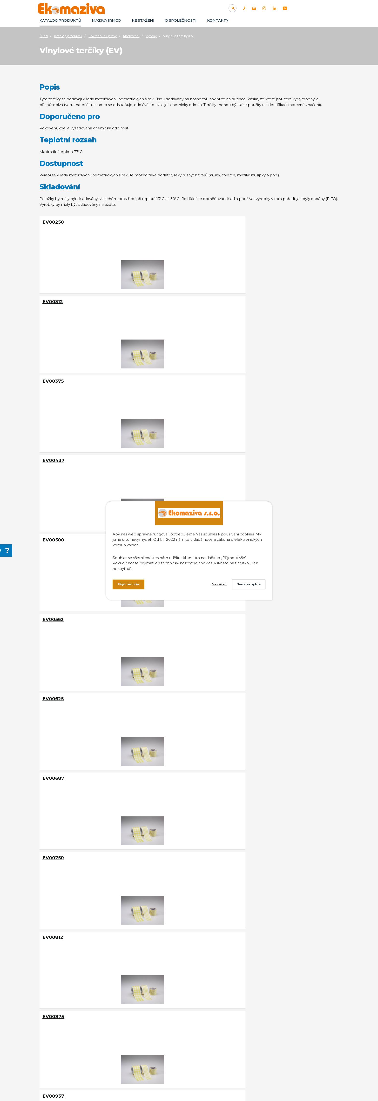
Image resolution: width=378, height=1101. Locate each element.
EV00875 (153, 453)
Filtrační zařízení (284, 1038)
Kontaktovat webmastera (107, 1084)
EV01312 (251, 608)
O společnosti (180, 20)
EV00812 (52, 453)
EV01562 (52, 762)
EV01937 (52, 916)
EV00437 (53, 299)
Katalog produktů (60, 20)
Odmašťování (282, 1024)
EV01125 (251, 531)
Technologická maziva (227, 1024)
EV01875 (252, 839)
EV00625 (53, 376)
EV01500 (252, 685)
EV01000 (52, 531)
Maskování (131, 36)
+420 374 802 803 (74, 1048)
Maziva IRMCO (106, 20)
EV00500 (153, 299)
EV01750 (52, 839)
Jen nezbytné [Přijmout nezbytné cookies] (247, 585)
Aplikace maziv (221, 1031)
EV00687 (153, 376)
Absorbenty (281, 1045)
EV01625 (152, 762)
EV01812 (152, 839)
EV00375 (252, 222)
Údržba (214, 1038)
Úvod (44, 36)
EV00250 (53, 222)
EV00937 (252, 453)
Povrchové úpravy (102, 36)
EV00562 (252, 299)
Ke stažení (143, 20)
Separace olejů (284, 1031)
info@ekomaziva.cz (76, 1054)
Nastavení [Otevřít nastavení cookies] (215, 585)
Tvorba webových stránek (87, 1089)
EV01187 (52, 608)
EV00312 (152, 222)
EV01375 (52, 685)
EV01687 (252, 762)
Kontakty (217, 20)
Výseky (151, 36)
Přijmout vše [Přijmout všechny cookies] (129, 585)
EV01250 (152, 608)
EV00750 (252, 376)
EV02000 (153, 916)
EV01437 (152, 685)
